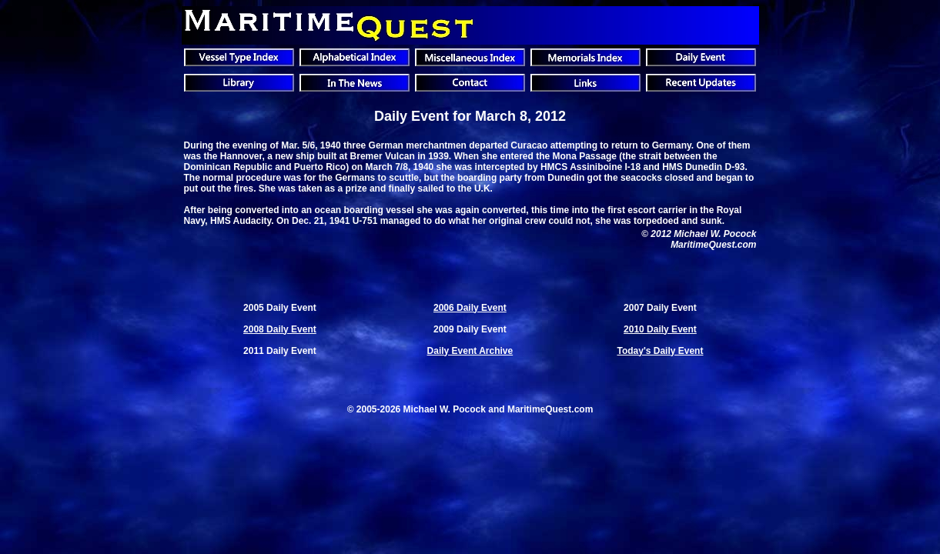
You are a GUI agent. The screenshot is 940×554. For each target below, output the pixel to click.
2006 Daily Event (470, 307)
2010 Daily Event (660, 329)
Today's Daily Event (660, 350)
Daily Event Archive (470, 350)
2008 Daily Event (279, 329)
